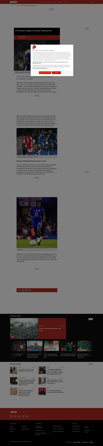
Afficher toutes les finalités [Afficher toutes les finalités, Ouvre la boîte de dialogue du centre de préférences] (45, 72)
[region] (52, 60)
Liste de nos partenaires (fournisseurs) (40, 68)
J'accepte (56, 72)
